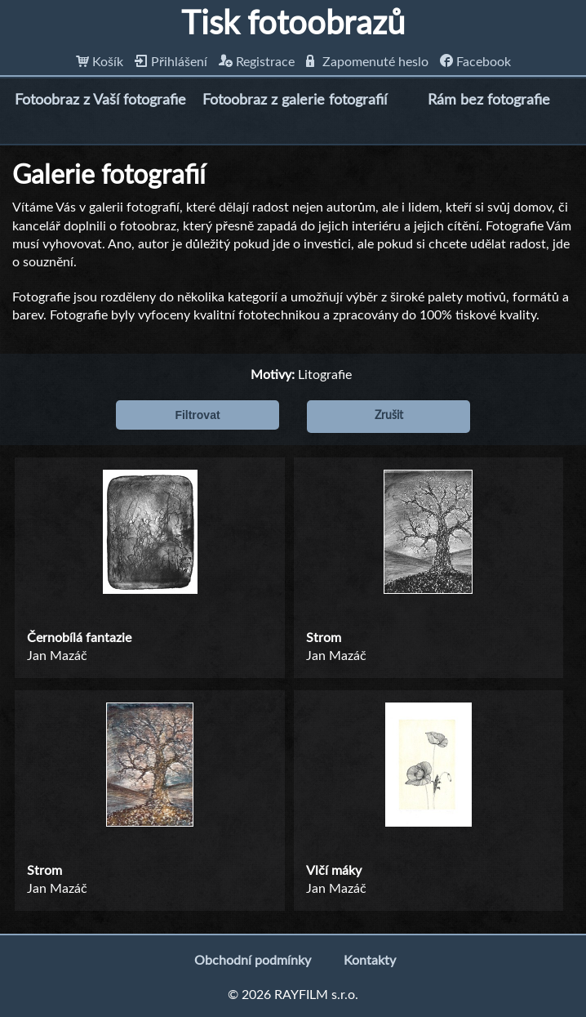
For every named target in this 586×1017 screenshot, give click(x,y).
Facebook (475, 62)
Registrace (257, 62)
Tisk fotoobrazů (293, 24)
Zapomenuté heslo (367, 62)
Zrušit (389, 416)
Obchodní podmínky (252, 960)
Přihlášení (171, 62)
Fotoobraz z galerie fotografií (294, 100)
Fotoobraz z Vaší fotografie (100, 100)
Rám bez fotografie (489, 100)
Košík (99, 62)
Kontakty (370, 960)
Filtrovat (197, 415)
